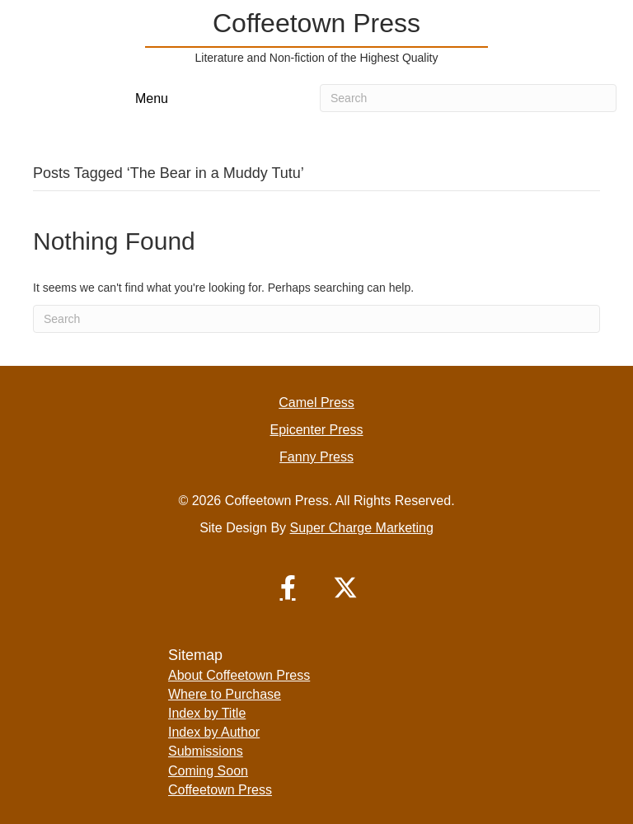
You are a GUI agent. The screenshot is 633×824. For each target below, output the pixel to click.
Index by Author (214, 732)
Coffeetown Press (220, 790)
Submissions (205, 751)
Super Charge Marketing (362, 528)
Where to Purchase (224, 694)
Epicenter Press (316, 430)
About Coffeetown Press (239, 675)
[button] (287, 587)
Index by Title (207, 713)
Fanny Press (316, 457)
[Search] (468, 98)
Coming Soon (208, 771)
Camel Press (316, 403)
